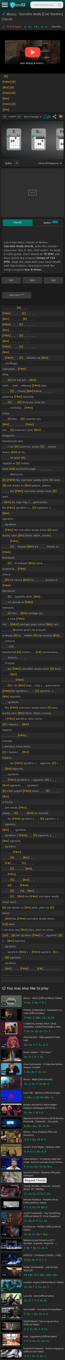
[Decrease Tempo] (5, 116)
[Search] (59, 4)
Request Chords (35, 1180)
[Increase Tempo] (19, 116)
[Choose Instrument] (16, 163)
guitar (8, 163)
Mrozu (11, 14)
